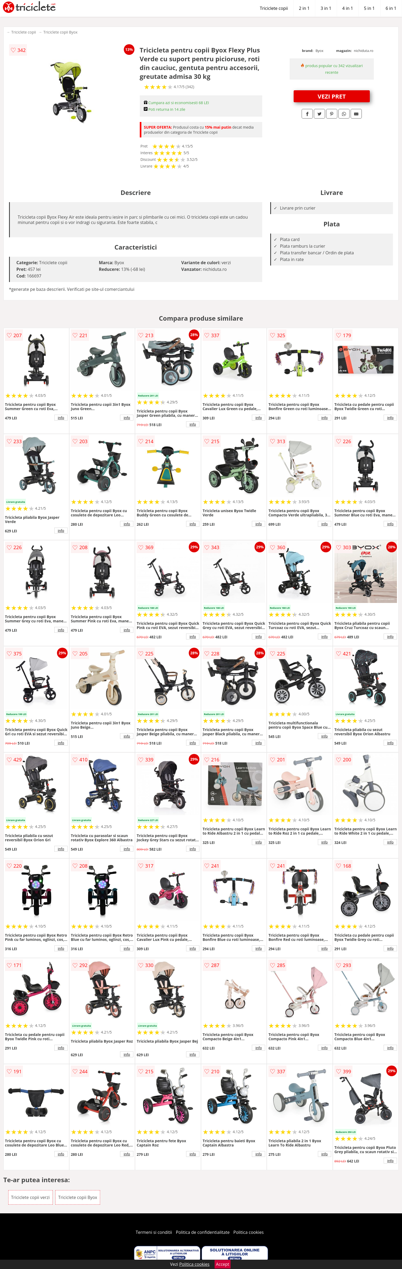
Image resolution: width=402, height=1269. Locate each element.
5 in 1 (369, 8)
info (61, 417)
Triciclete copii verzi (30, 1197)
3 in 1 (326, 8)
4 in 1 (347, 8)
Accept (222, 1264)
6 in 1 (391, 8)
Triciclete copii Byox (60, 32)
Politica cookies (248, 1232)
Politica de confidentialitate (203, 1232)
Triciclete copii (274, 8)
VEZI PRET (332, 96)
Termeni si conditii (154, 1232)
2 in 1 (304, 8)
